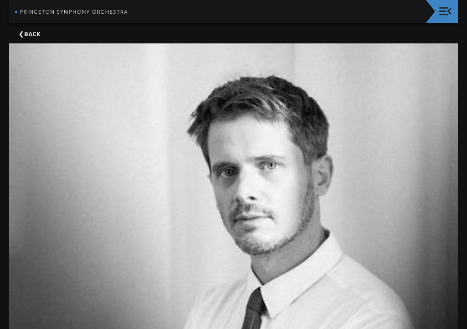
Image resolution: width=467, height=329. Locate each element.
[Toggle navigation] (445, 11)
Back (32, 34)
